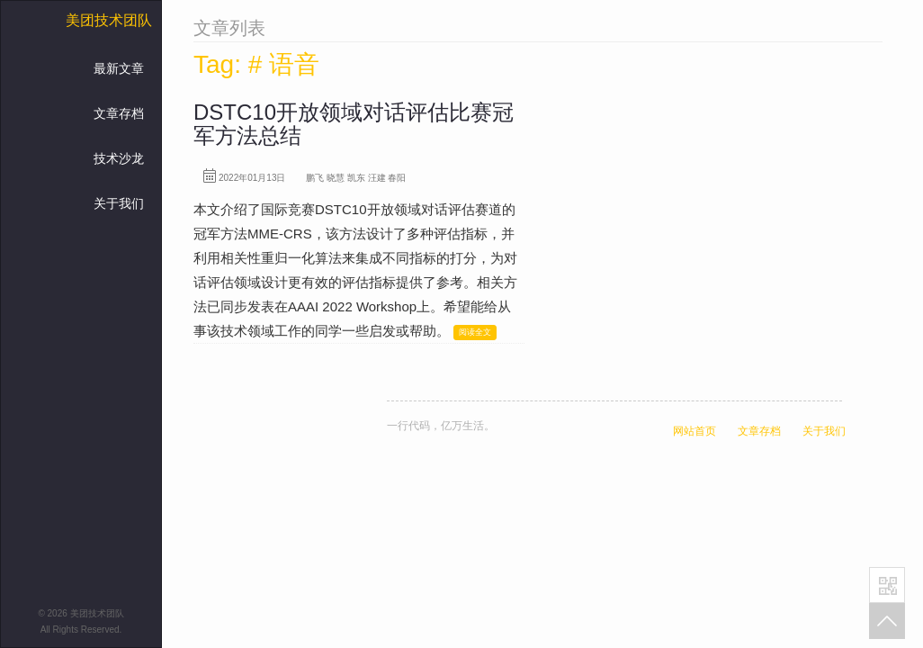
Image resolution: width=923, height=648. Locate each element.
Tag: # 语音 (256, 64)
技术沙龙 (119, 158)
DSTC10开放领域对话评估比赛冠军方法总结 (353, 124)
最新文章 (119, 68)
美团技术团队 (109, 20)
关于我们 (119, 203)
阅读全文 (475, 332)
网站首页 (694, 431)
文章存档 (119, 113)
